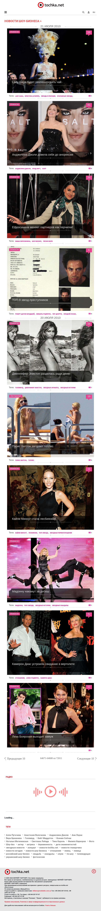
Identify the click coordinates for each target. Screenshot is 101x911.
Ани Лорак (77, 835)
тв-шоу (70, 854)
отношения (20, 678)
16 (88, 178)
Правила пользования (11, 902)
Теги (8, 827)
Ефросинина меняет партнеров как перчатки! (42, 227)
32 (88, 542)
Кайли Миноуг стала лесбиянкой (34, 518)
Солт (44, 169)
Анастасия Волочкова (35, 835)
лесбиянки (33, 533)
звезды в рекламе (48, 96)
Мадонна (19, 605)
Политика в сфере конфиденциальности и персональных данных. (42, 902)
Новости (14, 32)
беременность (45, 844)
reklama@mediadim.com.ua (41, 891)
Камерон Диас (46, 678)
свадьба (37, 854)
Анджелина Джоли (23, 169)
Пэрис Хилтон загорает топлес (32, 446)
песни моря (48, 241)
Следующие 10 (85, 758)
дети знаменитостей (66, 844)
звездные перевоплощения (61, 533)
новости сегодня (14, 851)
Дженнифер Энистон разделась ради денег (41, 373)
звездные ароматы (51, 388)
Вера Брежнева (14, 838)
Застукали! (15, 396)
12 (88, 687)
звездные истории (67, 388)
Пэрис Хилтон (21, 460)
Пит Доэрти (57, 314)
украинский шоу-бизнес (18, 857)
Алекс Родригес (32, 678)
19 (88, 397)
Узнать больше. (50, 905)
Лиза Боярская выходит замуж (32, 736)
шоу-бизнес (36, 241)
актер (21, 844)
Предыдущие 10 (16, 758)
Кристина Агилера (32, 96)
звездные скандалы (60, 605)
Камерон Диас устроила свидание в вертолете (43, 664)
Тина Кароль (58, 841)
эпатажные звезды (64, 96)
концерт (32, 847)
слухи (60, 854)
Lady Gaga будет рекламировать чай (36, 82)
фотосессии (39, 857)
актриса (31, 844)
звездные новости (15, 847)
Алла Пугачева (13, 835)
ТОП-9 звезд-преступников (30, 300)
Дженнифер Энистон (33, 388)
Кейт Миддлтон (45, 838)
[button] (88, 12)
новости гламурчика (71, 847)
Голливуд (19, 388)
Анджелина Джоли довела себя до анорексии (42, 154)
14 (88, 33)
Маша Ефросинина (22, 241)
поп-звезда (43, 533)
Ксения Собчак (63, 838)
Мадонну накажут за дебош (30, 591)
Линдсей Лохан (70, 314)
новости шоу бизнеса (36, 851)
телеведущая (83, 854)
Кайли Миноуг (21, 533)
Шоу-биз (10, 844)
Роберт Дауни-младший (25, 314)
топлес (31, 460)
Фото (91, 841)
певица (77, 851)
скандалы (49, 854)
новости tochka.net (48, 847)
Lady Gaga (19, 96)
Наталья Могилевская (17, 841)
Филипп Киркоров (77, 841)
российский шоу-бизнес (18, 854)
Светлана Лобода (40, 841)
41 (88, 105)
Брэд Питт (36, 169)
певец (67, 851)
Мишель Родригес (43, 314)
